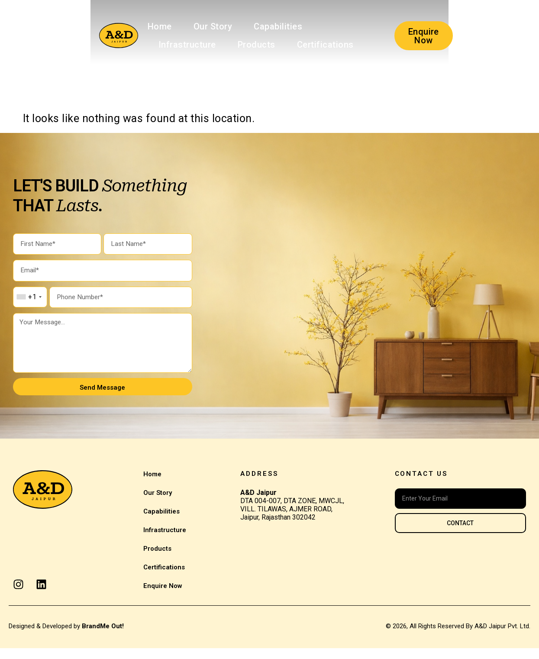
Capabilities (202, 26)
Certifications (110, 44)
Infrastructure (276, 26)
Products (346, 26)
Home (83, 26)
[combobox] (28, 301)
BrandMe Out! (103, 637)
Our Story (136, 26)
